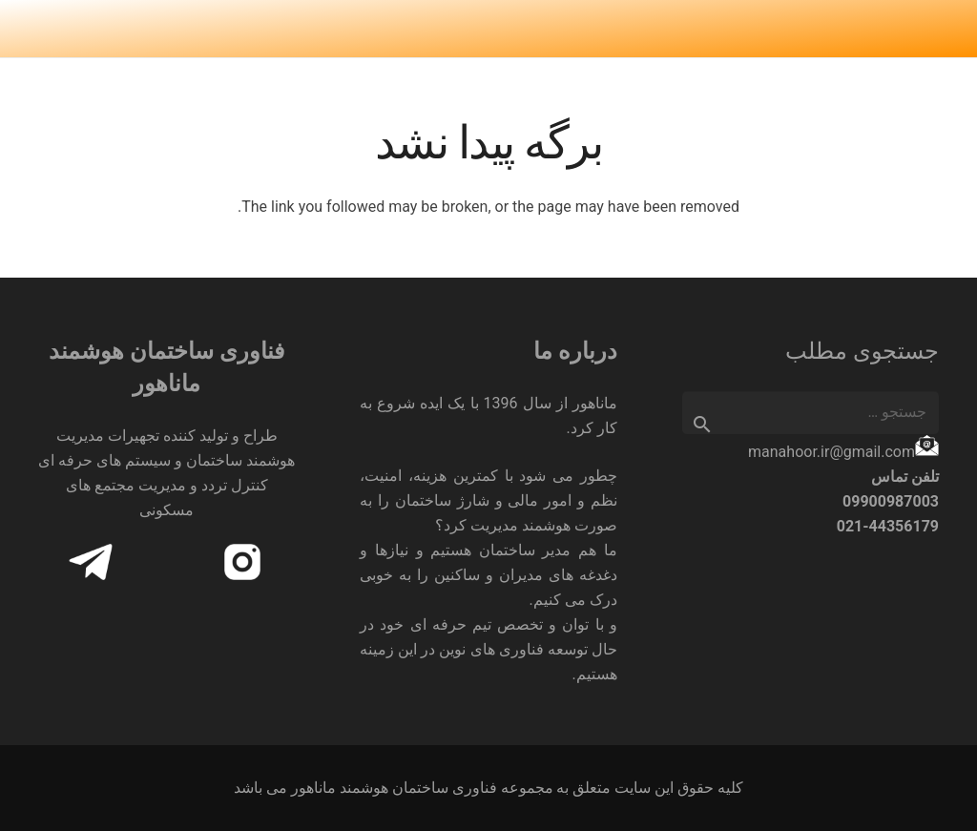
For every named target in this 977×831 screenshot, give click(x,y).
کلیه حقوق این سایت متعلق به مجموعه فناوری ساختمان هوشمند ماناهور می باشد (489, 788)
